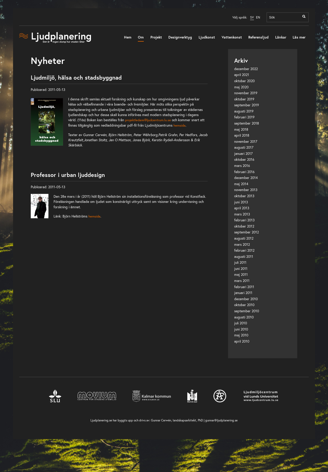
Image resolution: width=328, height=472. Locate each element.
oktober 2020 (244, 81)
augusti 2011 (243, 256)
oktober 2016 (244, 159)
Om (141, 37)
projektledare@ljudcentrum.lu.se (148, 120)
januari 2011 (243, 292)
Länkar (280, 37)
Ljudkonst (207, 37)
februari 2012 (244, 250)
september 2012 (246, 232)
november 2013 (245, 189)
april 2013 (241, 208)
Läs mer (299, 37)
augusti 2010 (244, 317)
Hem (127, 37)
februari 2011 (244, 287)
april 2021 (241, 74)
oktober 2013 (244, 196)
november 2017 (245, 141)
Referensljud (258, 37)
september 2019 (246, 105)
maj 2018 (241, 129)
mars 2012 (242, 244)
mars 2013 (242, 214)
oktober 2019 (244, 99)
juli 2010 (240, 323)
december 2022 (246, 69)
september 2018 (246, 123)
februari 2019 (244, 117)
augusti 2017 (243, 147)
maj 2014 (241, 184)
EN (258, 17)
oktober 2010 (244, 305)
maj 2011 (241, 274)
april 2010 (241, 341)
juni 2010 (241, 329)
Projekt (156, 37)
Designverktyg (180, 37)
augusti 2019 (243, 111)
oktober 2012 (244, 226)
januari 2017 (243, 153)
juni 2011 (241, 268)
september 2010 (246, 311)
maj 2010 (241, 335)
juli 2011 (240, 262)
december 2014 (246, 177)
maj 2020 (241, 87)
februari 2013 (244, 220)
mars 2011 (242, 280)
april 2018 (241, 135)
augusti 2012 (243, 238)
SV (252, 17)
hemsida (179, 125)
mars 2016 (242, 165)
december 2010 (246, 299)
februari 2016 (244, 171)
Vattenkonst (232, 37)
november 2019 (245, 93)
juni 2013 (241, 202)
